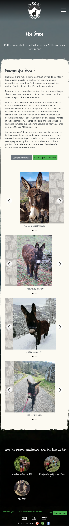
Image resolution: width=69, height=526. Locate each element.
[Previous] (9, 201)
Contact (49, 513)
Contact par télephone (45, 157)
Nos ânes (22, 498)
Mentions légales (8, 512)
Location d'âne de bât (22, 474)
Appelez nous (60, 513)
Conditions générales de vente (30, 512)
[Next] (60, 201)
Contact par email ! (22, 157)
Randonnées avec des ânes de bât (46, 450)
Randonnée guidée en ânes (52, 474)
